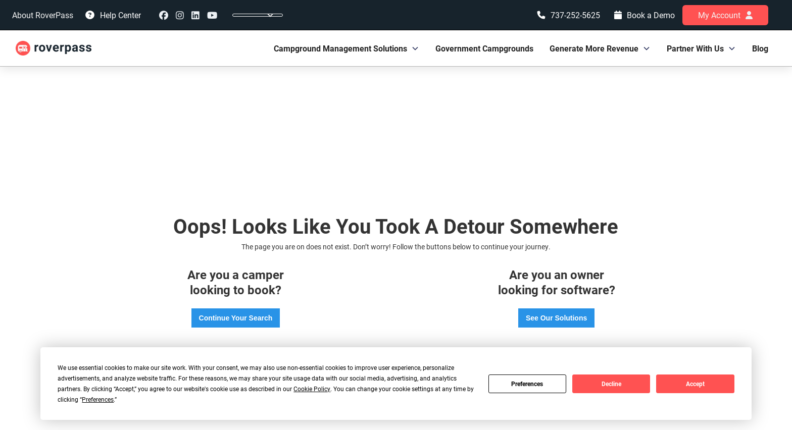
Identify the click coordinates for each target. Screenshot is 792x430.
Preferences (527, 384)
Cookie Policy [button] (311, 389)
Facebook (163, 15)
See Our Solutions (556, 318)
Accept (695, 384)
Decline (611, 384)
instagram (180, 15)
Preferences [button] (98, 399)
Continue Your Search (236, 318)
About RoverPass (42, 15)
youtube (212, 15)
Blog (760, 48)
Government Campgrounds (484, 48)
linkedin (195, 15)
